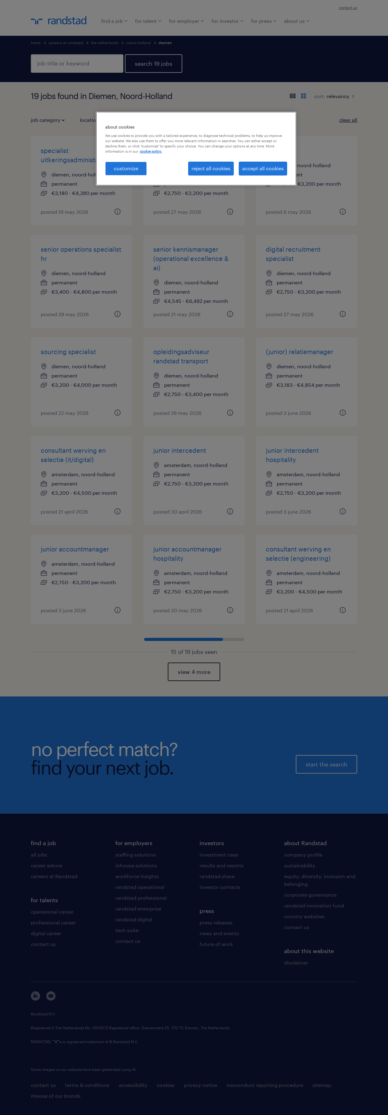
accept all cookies (263, 168)
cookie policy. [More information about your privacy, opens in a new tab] (151, 151)
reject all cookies (211, 168)
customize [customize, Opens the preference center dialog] (126, 168)
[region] (196, 149)
